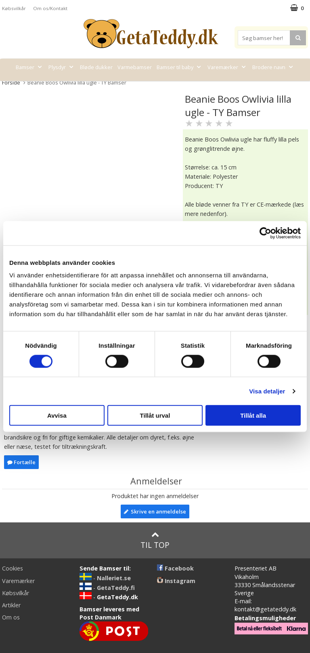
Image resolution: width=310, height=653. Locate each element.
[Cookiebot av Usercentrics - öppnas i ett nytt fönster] (265, 233)
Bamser (30, 67)
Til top (155, 540)
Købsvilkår (14, 8)
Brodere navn (273, 67)
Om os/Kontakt (50, 8)
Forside (11, 82)
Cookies (12, 568)
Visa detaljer (267, 390)
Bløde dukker (96, 67)
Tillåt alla (253, 415)
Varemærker (227, 67)
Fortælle (21, 462)
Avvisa (57, 415)
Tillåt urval (155, 415)
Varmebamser (134, 67)
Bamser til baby (180, 67)
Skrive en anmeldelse (155, 511)
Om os (11, 617)
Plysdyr (61, 67)
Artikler (11, 605)
